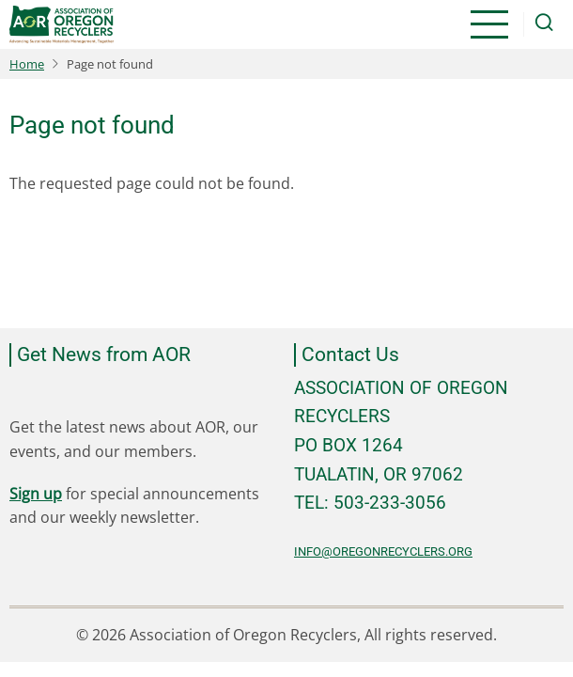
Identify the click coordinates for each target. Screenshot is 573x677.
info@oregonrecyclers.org (383, 551)
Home (26, 63)
